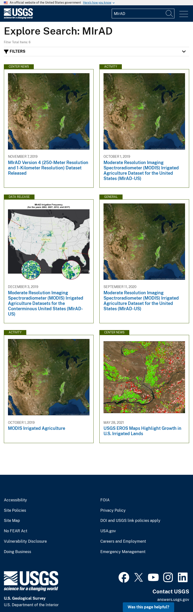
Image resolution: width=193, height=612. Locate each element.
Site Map (12, 520)
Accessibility (15, 500)
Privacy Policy (113, 510)
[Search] (169, 13)
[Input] (143, 13)
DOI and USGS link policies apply (130, 520)
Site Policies (15, 510)
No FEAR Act (15, 531)
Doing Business (17, 552)
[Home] (18, 17)
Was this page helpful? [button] (148, 607)
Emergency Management (122, 552)
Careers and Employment (123, 541)
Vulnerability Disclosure (25, 541)
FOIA (105, 500)
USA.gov (108, 531)
